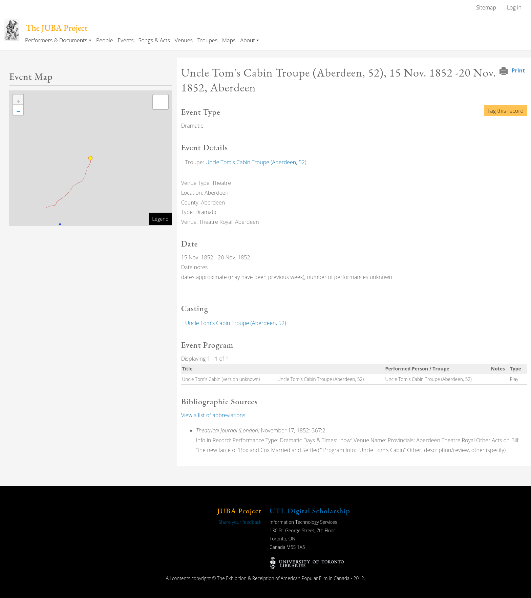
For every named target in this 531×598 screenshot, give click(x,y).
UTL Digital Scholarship (310, 511)
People (104, 40)
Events (125, 40)
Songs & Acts (154, 40)
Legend (160, 218)
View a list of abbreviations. (214, 415)
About (247, 40)
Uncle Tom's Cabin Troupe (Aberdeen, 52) (255, 162)
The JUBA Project (56, 28)
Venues (184, 40)
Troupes (207, 40)
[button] (18, 99)
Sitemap (486, 7)
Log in (514, 7)
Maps (228, 40)
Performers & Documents (56, 40)
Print (518, 70)
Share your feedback (240, 522)
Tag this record (505, 110)
